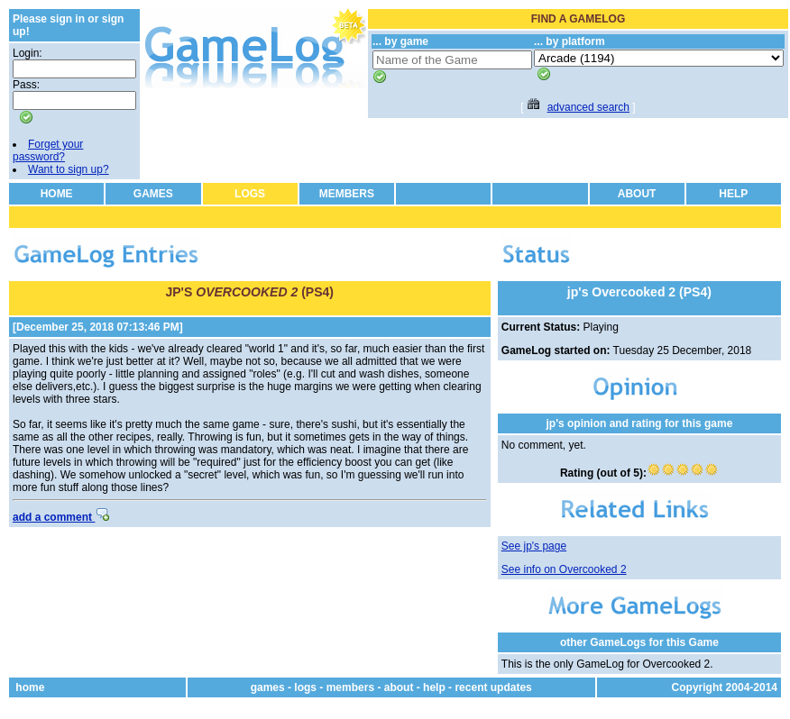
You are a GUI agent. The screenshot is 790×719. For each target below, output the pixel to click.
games (268, 687)
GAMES (153, 193)
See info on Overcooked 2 (564, 569)
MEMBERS (346, 193)
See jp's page (533, 546)
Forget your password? (48, 150)
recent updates (493, 687)
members (350, 687)
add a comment (61, 517)
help (434, 687)
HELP (733, 193)
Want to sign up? (68, 169)
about (399, 687)
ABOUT (637, 193)
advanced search (588, 107)
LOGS (249, 193)
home (29, 687)
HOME (57, 193)
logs (305, 687)
